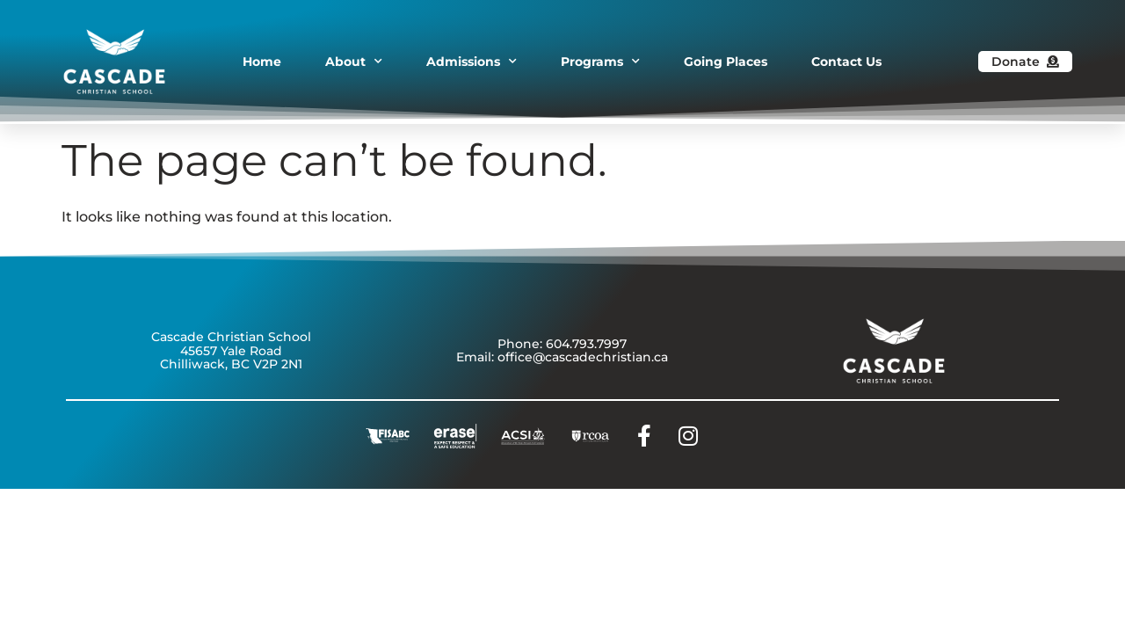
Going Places (725, 61)
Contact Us (846, 61)
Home (262, 61)
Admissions (471, 61)
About (353, 61)
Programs (600, 61)
